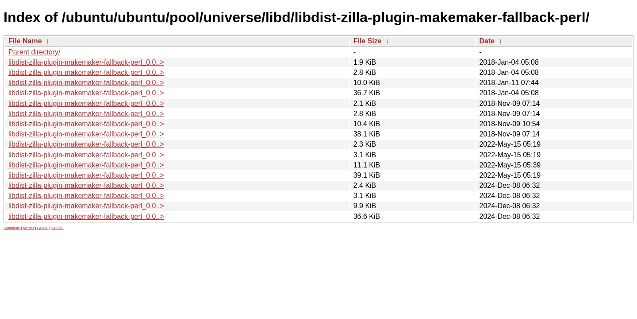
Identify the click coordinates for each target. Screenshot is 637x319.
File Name (25, 41)
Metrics (28, 228)
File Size (367, 41)
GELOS (57, 228)
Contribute (12, 228)
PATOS (43, 228)
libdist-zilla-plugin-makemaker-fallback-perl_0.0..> (86, 62)
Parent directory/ (34, 52)
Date (487, 41)
